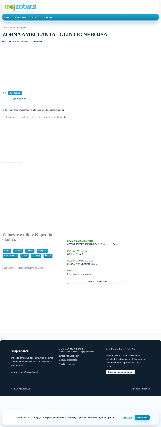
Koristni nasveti (21, 17)
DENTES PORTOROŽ (77, 251)
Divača (30, 251)
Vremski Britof (10, 255)
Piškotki (146, 388)
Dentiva (70, 271)
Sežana (18, 251)
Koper (7, 251)
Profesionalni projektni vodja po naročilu (76, 352)
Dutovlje (36, 255)
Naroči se (36, 17)
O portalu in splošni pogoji (120, 372)
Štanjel (48, 255)
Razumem (142, 417)
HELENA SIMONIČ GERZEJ (80, 261)
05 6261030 (15, 93)
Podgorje (42, 251)
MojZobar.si (24, 388)
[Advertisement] (80, 65)
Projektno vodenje (67, 364)
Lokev (24, 255)
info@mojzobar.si (29, 372)
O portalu (48, 17)
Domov (7, 17)
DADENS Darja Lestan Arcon (80, 241)
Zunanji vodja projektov (69, 356)
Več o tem (127, 417)
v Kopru (23, 27)
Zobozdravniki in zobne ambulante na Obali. (23, 268)
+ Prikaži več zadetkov (97, 282)
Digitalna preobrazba (68, 360)
